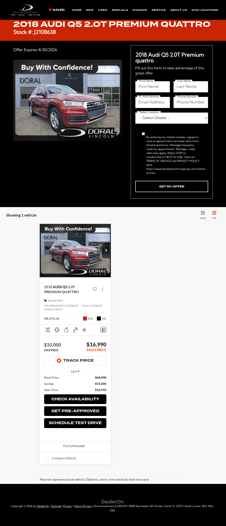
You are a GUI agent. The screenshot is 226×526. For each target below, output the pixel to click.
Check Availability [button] (75, 399)
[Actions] (102, 289)
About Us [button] (178, 10)
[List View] (214, 215)
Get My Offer (171, 187)
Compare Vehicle (64, 458)
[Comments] (103, 330)
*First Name (145, 81)
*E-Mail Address (148, 96)
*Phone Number (187, 96)
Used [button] (102, 10)
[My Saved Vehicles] (56, 9)
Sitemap (56, 506)
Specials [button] (120, 10)
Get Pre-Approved (75, 411)
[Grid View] (202, 215)
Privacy (67, 506)
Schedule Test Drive (75, 423)
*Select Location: (148, 112)
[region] (75, 383)
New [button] (90, 10)
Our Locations (205, 10)
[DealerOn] (112, 501)
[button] (106, 250)
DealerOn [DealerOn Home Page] (43, 506)
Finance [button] (140, 10)
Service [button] (159, 10)
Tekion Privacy (83, 506)
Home (77, 10)
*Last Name (184, 81)
